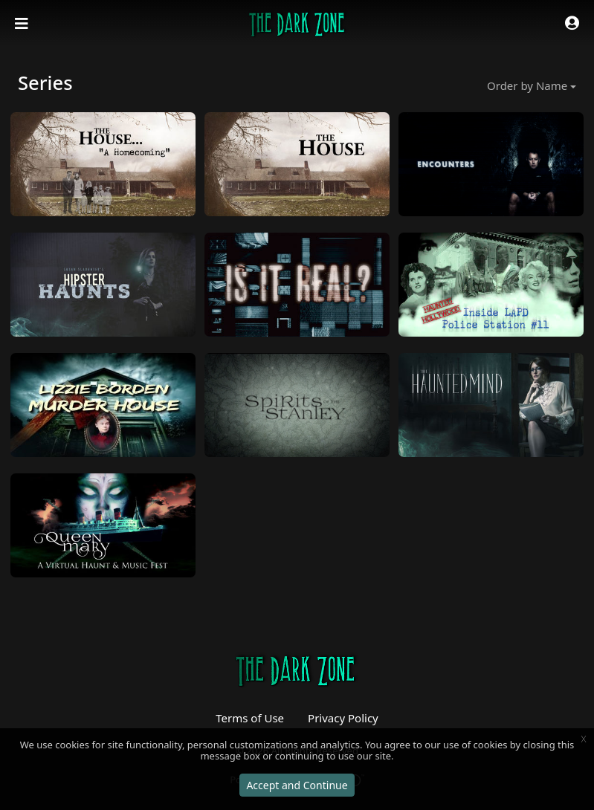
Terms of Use (250, 717)
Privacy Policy (343, 717)
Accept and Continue (296, 785)
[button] (572, 24)
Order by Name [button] (527, 85)
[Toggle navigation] (23, 23)
